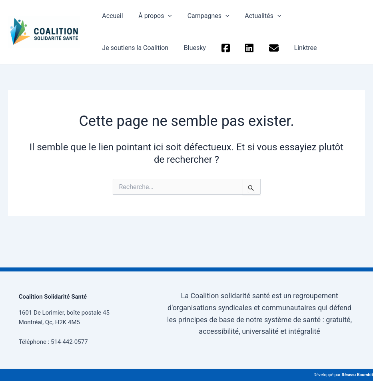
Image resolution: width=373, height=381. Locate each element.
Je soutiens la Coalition (318, 16)
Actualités (253, 16)
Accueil (111, 16)
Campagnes (202, 16)
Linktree (211, 48)
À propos (151, 16)
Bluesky (112, 48)
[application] (164, 16)
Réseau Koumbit (357, 374)
